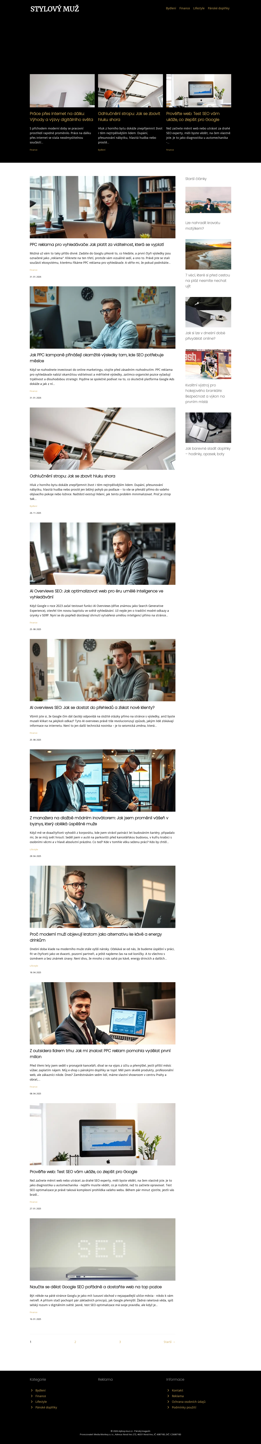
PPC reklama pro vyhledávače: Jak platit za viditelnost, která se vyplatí (97, 244)
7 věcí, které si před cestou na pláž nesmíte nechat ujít (207, 281)
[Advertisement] (130, 37)
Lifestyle (199, 8)
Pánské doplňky (219, 8)
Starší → (169, 1342)
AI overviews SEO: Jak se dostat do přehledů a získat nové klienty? (92, 707)
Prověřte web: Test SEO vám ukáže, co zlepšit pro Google (83, 1171)
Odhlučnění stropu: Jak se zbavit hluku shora (72, 476)
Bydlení (171, 8)
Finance (184, 8)
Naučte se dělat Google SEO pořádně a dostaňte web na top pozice (96, 1287)
